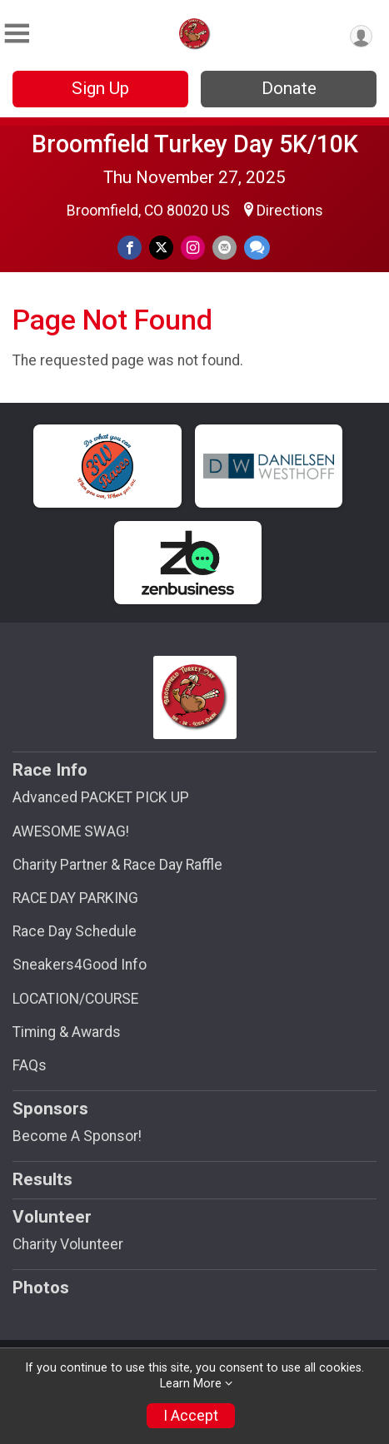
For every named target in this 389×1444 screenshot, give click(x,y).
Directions (290, 210)
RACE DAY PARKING (75, 898)
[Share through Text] (257, 248)
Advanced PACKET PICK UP (100, 797)
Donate (289, 88)
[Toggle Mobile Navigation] (16, 34)
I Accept (190, 1415)
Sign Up (100, 88)
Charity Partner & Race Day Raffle (117, 864)
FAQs (29, 1065)
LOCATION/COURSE (75, 998)
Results (42, 1179)
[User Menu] (361, 36)
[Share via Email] (224, 248)
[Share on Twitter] (161, 248)
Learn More (191, 1384)
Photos (40, 1288)
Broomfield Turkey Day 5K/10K (195, 144)
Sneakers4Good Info (79, 964)
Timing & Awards (66, 1032)
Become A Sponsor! (77, 1136)
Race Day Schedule (74, 931)
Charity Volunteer (67, 1244)
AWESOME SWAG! (70, 831)
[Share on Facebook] (129, 248)
